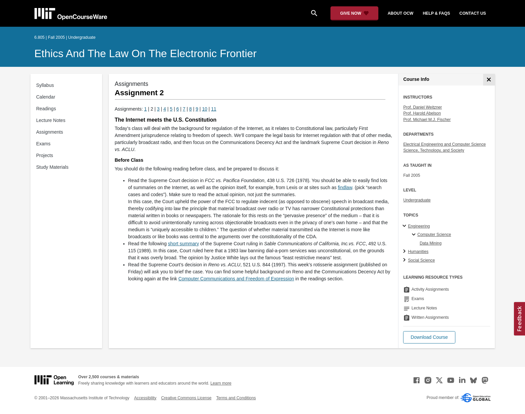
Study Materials (52, 167)
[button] (429, 337)
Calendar (45, 97)
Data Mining (430, 243)
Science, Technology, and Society (433, 150)
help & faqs (436, 13)
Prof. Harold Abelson (422, 113)
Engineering (419, 226)
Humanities (418, 251)
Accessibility (145, 398)
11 (213, 109)
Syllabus (45, 85)
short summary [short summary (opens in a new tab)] (183, 243)
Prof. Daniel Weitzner (422, 107)
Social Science (421, 260)
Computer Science (434, 234)
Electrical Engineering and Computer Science (444, 144)
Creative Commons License (186, 398)
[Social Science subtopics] (405, 260)
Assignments (49, 132)
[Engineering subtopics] (405, 226)
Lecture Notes (50, 120)
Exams (43, 143)
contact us (472, 13)
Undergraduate (417, 200)
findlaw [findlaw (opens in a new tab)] (345, 187)
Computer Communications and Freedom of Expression (236, 278)
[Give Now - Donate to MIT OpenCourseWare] (354, 13)
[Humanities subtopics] (405, 251)
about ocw (401, 13)
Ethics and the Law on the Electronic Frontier (145, 53)
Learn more (220, 383)
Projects (44, 155)
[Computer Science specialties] (414, 235)
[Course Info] (489, 80)
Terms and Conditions (236, 398)
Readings (46, 108)
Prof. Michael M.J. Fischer (427, 119)
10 (204, 109)
